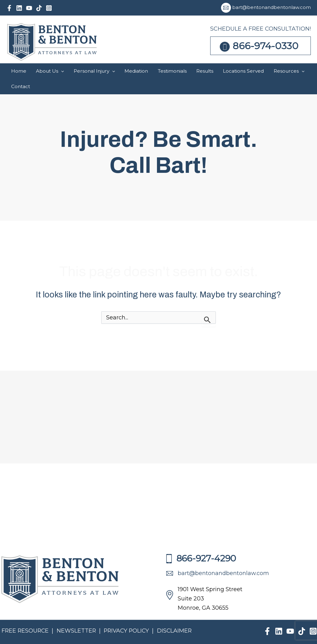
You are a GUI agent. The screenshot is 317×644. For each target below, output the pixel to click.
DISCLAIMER (177, 615)
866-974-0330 (265, 46)
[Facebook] (9, 8)
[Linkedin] (19, 8)
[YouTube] (29, 8)
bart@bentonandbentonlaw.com (271, 7)
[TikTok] (39, 8)
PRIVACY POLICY (129, 615)
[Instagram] (49, 8)
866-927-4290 (201, 543)
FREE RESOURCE (26, 615)
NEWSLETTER (77, 615)
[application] (109, 71)
